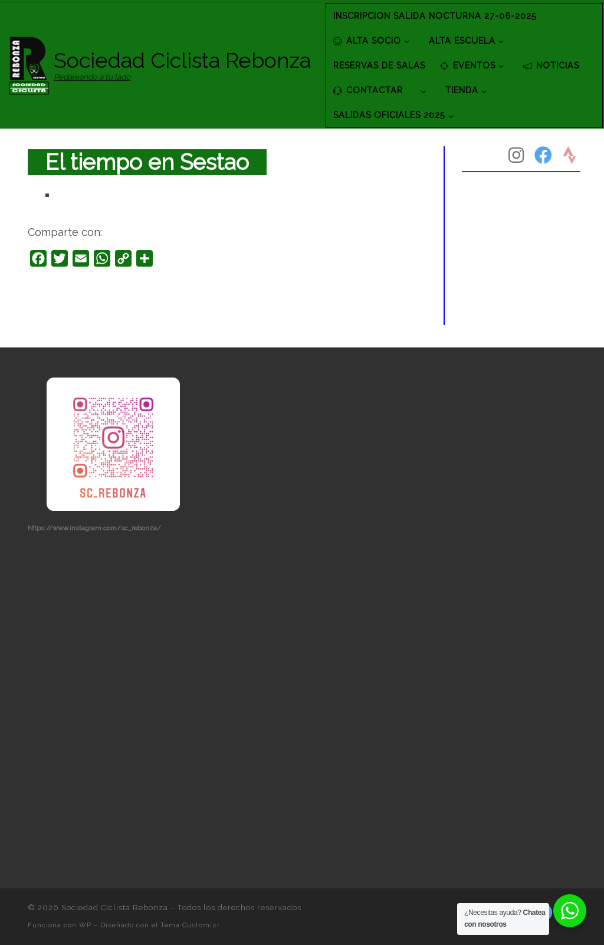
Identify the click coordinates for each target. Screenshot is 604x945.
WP (85, 925)
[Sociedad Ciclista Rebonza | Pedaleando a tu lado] (29, 63)
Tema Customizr (190, 925)
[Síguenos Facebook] (543, 155)
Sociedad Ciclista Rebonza (114, 907)
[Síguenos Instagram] (516, 155)
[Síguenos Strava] (569, 155)
